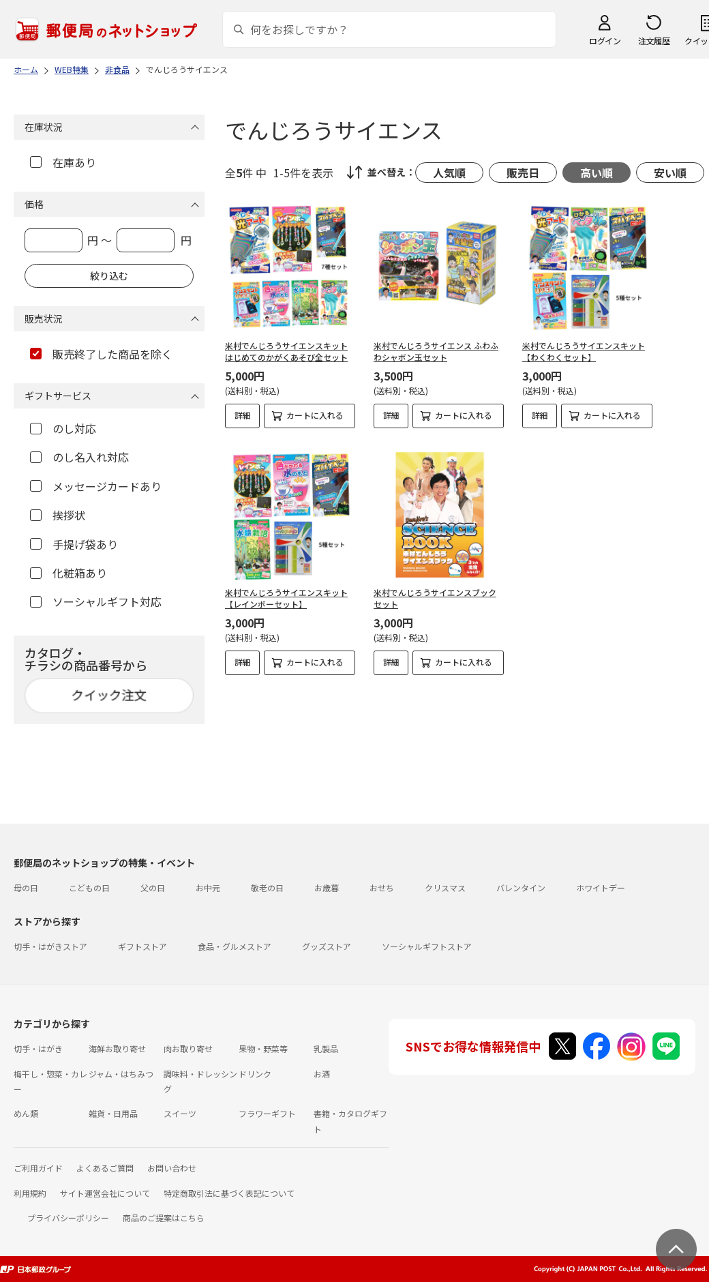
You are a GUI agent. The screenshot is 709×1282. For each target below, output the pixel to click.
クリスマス (445, 887)
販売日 (523, 172)
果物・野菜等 (263, 1048)
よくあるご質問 (105, 1168)
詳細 (243, 415)
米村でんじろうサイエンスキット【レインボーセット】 (286, 598)
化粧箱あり (68, 573)
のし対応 (63, 428)
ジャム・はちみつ (121, 1073)
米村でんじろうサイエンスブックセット (435, 598)
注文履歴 (653, 40)
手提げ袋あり (74, 544)
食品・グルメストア (234, 946)
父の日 (152, 887)
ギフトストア (142, 946)
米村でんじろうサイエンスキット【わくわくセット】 (583, 351)
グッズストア (326, 946)
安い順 (670, 172)
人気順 (449, 172)
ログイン (604, 40)
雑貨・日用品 (113, 1113)
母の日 (26, 887)
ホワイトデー (600, 887)
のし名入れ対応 (79, 457)
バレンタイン (520, 887)
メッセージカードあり (96, 486)
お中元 (208, 887)
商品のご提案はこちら (164, 1217)
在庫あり (63, 162)
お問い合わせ (171, 1168)
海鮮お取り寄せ (117, 1048)
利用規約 (30, 1193)
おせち (381, 887)
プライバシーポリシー (68, 1217)
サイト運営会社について (105, 1193)
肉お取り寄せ (188, 1048)
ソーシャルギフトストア (427, 946)
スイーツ (180, 1113)
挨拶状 (57, 515)
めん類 (26, 1113)
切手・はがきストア (50, 946)
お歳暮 (326, 887)
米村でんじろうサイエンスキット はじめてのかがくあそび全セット (286, 351)
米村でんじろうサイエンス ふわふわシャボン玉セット (436, 351)
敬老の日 (267, 887)
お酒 (322, 1073)
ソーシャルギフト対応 (96, 601)
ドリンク (255, 1073)
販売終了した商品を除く (101, 354)
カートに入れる (315, 415)
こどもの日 (89, 887)
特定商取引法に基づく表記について (229, 1193)
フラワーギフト (267, 1113)
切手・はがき (38, 1048)
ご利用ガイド (38, 1168)
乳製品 (326, 1048)
